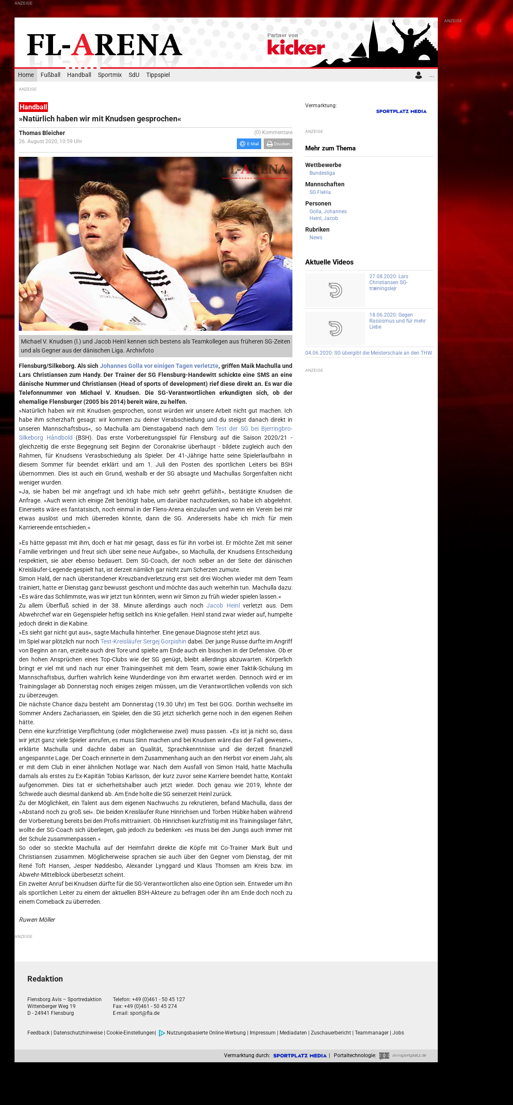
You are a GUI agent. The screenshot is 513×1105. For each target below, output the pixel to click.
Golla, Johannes (328, 212)
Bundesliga (322, 173)
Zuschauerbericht (331, 1033)
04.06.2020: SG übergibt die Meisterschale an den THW (368, 353)
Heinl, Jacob (324, 218)
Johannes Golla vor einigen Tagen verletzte (159, 365)
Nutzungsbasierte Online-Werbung (202, 1033)
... (431, 75)
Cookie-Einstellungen (130, 1033)
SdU (134, 75)
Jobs (398, 1033)
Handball (79, 75)
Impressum (263, 1033)
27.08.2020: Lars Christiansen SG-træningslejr (388, 282)
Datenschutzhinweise (78, 1033)
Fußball (50, 75)
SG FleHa (320, 192)
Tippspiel (158, 75)
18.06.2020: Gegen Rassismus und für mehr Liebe (397, 321)
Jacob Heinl (222, 605)
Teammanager (372, 1033)
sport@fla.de (144, 1013)
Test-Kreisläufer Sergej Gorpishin (143, 641)
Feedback (38, 1033)
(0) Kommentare (273, 132)
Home (26, 75)
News (316, 238)
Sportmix (110, 75)
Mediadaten (293, 1033)
